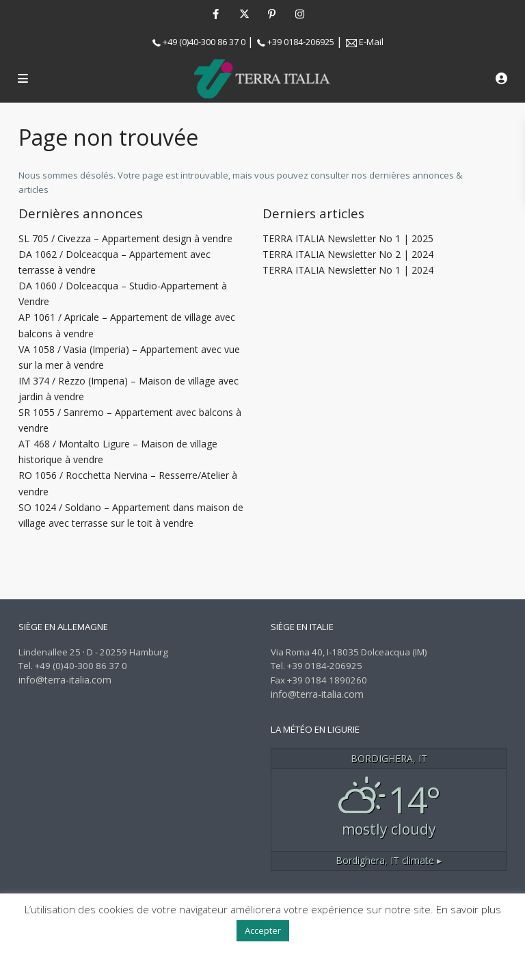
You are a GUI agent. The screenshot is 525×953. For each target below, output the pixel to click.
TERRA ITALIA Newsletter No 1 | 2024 (347, 269)
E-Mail (371, 42)
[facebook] (216, 13)
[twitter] (244, 13)
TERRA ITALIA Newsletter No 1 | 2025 (347, 238)
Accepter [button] (263, 930)
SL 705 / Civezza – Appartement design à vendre (125, 238)
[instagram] (300, 13)
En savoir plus (468, 909)
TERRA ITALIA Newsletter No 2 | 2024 (347, 254)
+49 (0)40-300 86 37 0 (204, 42)
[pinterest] (272, 13)
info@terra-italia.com (64, 679)
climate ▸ (389, 860)
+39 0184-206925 (300, 42)
